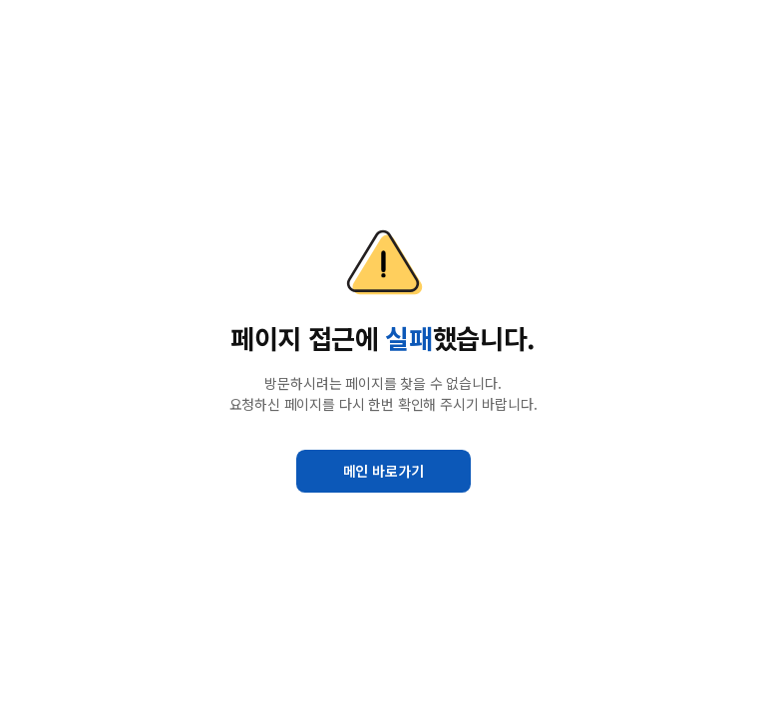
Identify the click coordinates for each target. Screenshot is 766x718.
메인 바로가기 (383, 471)
